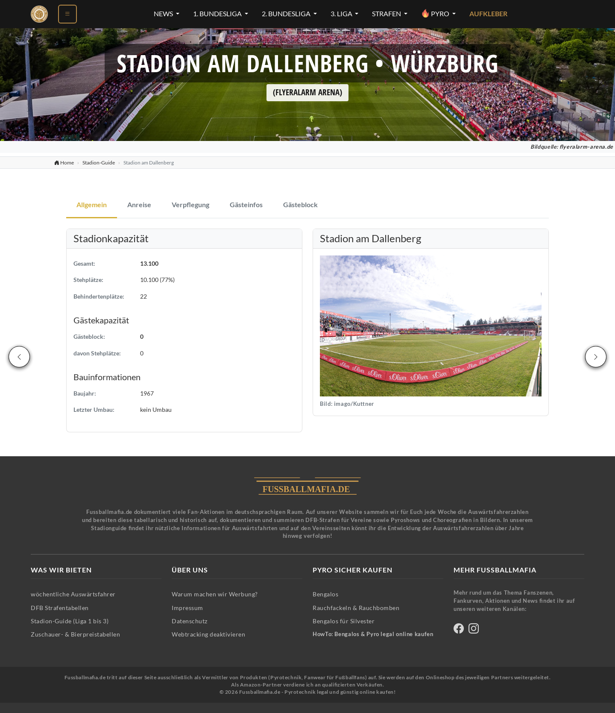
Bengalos (325, 594)
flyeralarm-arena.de (586, 147)
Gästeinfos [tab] (246, 204)
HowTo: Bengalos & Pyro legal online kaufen (373, 634)
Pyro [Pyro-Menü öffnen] (436, 13)
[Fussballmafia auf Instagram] (474, 630)
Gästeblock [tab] (300, 204)
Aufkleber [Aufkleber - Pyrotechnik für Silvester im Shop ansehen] (488, 14)
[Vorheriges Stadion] (19, 356)
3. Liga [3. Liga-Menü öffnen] (342, 14)
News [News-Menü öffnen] (164, 14)
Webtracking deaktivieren (208, 634)
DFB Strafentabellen (60, 607)
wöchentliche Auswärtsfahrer (73, 594)
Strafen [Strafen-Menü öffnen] (387, 14)
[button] (431, 325)
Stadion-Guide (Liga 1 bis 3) (69, 621)
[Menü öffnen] (67, 14)
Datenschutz (190, 621)
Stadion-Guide (98, 162)
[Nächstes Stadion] (595, 356)
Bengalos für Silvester (344, 621)
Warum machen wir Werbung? (215, 594)
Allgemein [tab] (91, 204)
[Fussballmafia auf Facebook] (459, 630)
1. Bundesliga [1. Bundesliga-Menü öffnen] (218, 14)
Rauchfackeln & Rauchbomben (356, 607)
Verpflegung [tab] (190, 204)
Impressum (187, 607)
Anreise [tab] (139, 204)
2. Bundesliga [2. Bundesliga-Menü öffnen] (287, 14)
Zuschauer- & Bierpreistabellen (75, 634)
